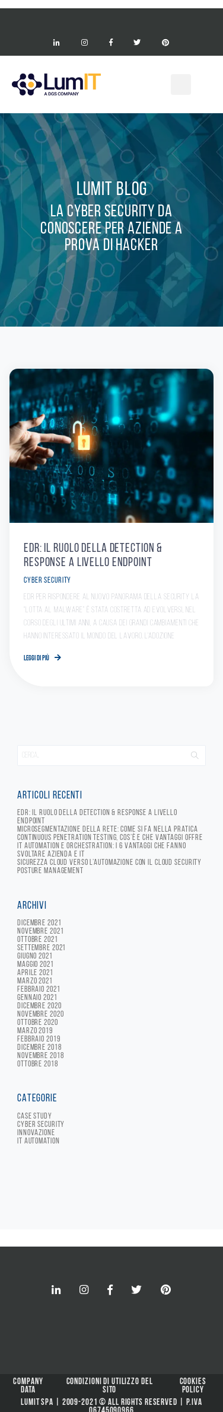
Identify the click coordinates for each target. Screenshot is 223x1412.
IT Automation (38, 1141)
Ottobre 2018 (37, 1064)
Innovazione (36, 1133)
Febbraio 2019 (38, 1039)
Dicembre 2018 (39, 1047)
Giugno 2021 (35, 956)
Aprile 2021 (35, 973)
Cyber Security (47, 580)
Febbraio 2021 (38, 989)
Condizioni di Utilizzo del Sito (109, 1386)
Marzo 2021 (35, 981)
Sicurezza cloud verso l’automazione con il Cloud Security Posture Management (109, 867)
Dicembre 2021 (39, 923)
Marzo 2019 (35, 1031)
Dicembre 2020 (39, 1006)
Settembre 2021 (41, 948)
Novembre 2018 (40, 1056)
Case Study (34, 1116)
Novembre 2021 (40, 931)
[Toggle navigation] (111, 18)
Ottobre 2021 (37, 939)
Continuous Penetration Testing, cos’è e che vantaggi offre (110, 837)
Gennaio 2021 (37, 997)
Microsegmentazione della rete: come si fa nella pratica (107, 829)
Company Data (28, 1386)
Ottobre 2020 (37, 1022)
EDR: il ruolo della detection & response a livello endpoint (97, 817)
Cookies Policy (193, 1386)
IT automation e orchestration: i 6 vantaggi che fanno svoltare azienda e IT (101, 850)
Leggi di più (42, 658)
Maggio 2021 (35, 964)
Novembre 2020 (40, 1014)
